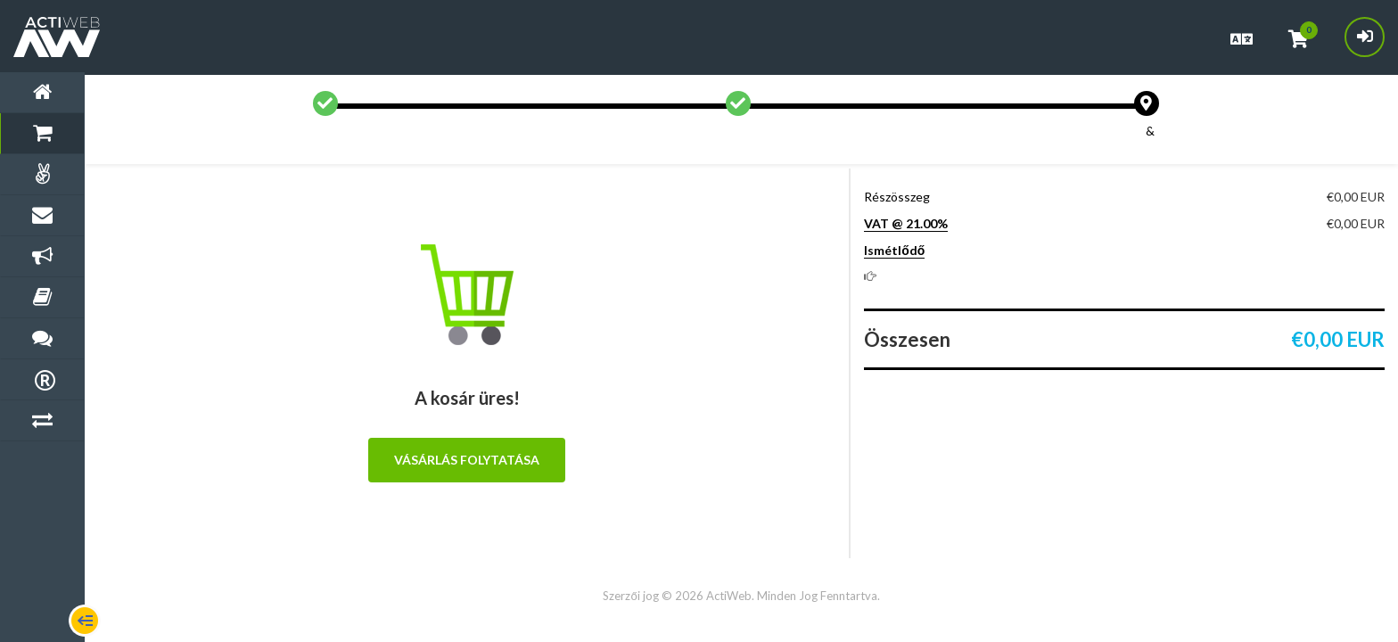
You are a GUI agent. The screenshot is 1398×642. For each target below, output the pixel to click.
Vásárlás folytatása (466, 459)
